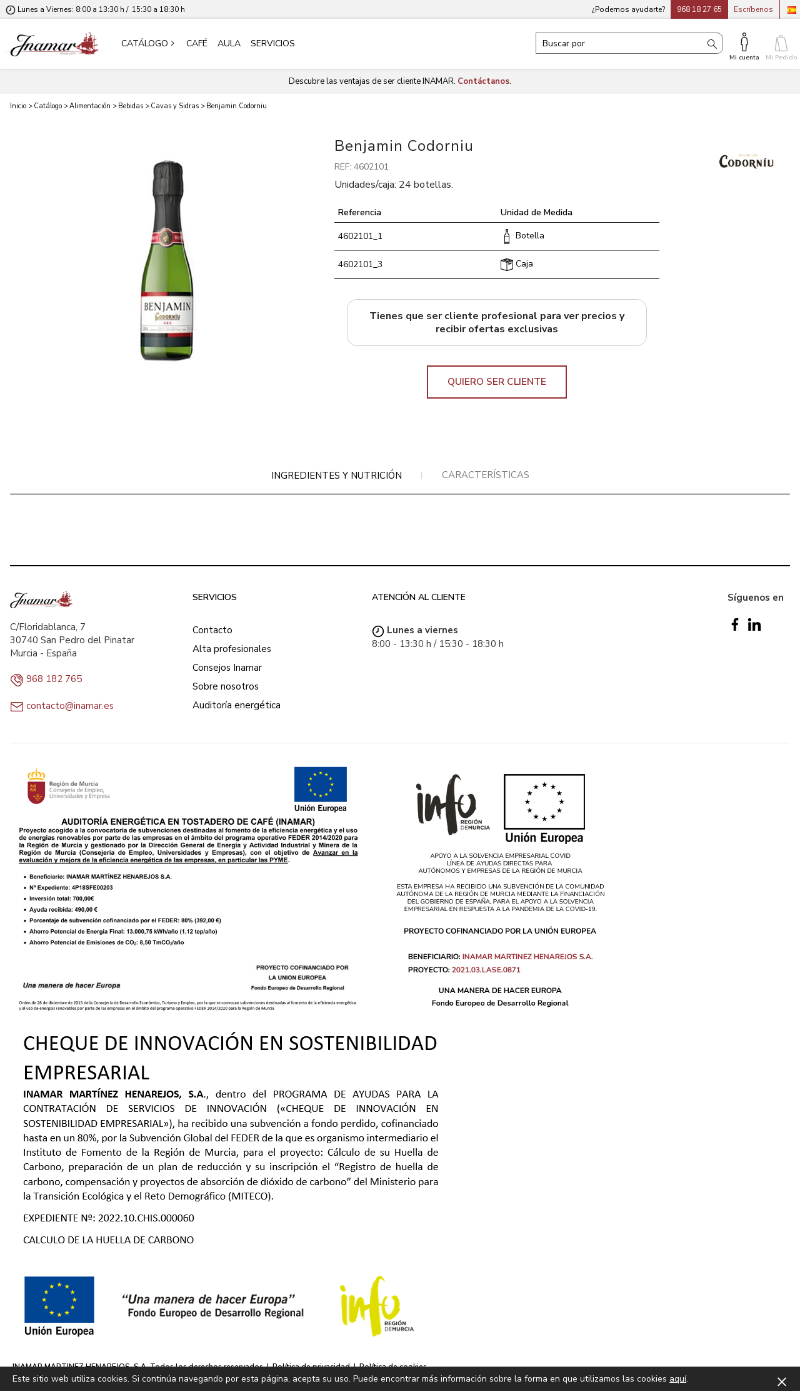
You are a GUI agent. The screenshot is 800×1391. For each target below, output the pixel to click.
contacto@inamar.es (70, 706)
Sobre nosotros (225, 686)
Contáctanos (483, 81)
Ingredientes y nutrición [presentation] (336, 475)
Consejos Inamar (227, 667)
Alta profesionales (231, 649)
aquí (677, 1379)
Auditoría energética (236, 705)
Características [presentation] (485, 475)
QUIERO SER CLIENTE (497, 382)
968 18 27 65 (699, 9)
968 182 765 (54, 679)
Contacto (212, 630)
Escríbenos (753, 9)
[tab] (336, 476)
